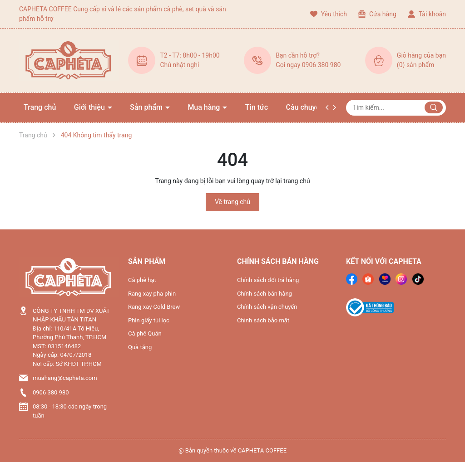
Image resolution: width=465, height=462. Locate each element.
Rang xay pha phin (152, 293)
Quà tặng (140, 347)
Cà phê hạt (142, 280)
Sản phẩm (147, 107)
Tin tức (256, 107)
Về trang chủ (232, 201)
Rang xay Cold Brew (154, 306)
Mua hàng (205, 107)
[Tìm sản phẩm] (396, 108)
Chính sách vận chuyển (267, 306)
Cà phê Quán (145, 333)
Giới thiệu (90, 107)
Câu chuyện (305, 107)
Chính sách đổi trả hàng (268, 280)
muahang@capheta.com (65, 377)
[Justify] (434, 107)
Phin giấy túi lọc (148, 320)
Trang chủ (40, 107)
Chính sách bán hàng (264, 293)
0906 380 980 (51, 392)
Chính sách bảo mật (263, 320)
